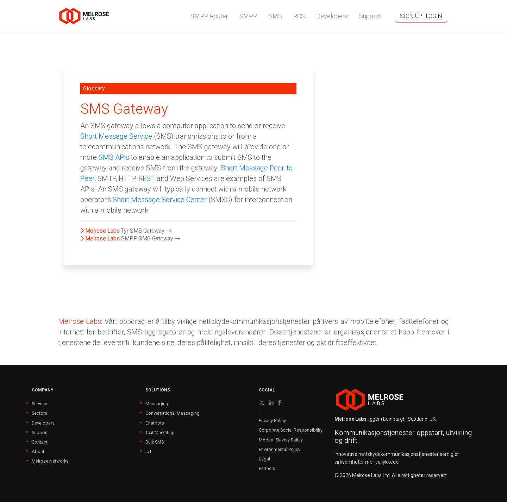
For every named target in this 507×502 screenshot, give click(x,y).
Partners (267, 468)
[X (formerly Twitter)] (261, 403)
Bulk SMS (154, 442)
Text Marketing (160, 432)
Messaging (156, 403)
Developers (43, 423)
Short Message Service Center (160, 199)
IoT (148, 451)
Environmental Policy (279, 449)
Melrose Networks (50, 461)
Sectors (39, 413)
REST (146, 178)
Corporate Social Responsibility (291, 430)
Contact (40, 442)
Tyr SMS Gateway (146, 230)
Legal (264, 459)
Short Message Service (116, 136)
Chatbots (154, 423)
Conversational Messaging (172, 413)
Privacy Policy (272, 420)
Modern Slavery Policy (281, 440)
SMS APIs (114, 157)
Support (40, 432)
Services (40, 403)
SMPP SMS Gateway (150, 238)
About (38, 451)
